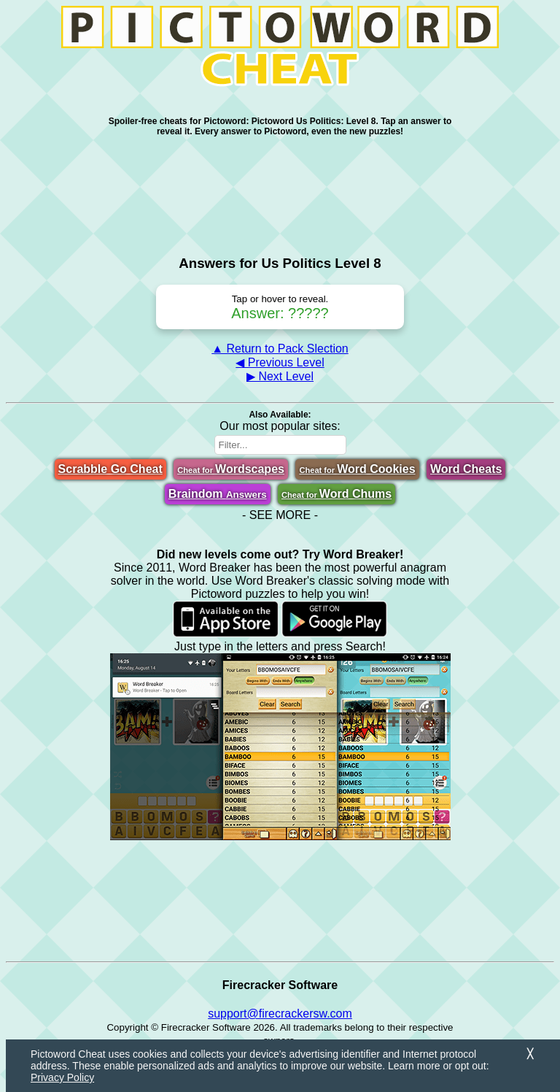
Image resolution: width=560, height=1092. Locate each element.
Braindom (217, 494)
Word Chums (336, 494)
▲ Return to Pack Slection (279, 348)
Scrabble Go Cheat (110, 469)
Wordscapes (230, 469)
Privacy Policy (62, 1077)
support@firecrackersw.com (280, 1013)
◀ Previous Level (280, 362)
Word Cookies (357, 469)
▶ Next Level (280, 376)
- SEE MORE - (280, 515)
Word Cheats (466, 469)
